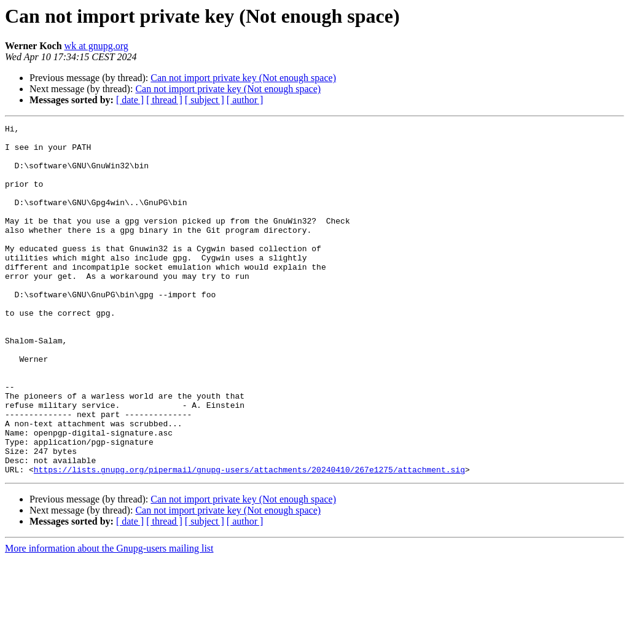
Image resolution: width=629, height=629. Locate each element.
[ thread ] (164, 100)
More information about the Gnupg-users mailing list (109, 618)
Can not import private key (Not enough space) (243, 77)
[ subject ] (204, 100)
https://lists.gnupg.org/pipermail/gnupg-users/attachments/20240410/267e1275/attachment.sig (249, 539)
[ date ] (130, 100)
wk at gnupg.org (96, 46)
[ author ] (245, 100)
